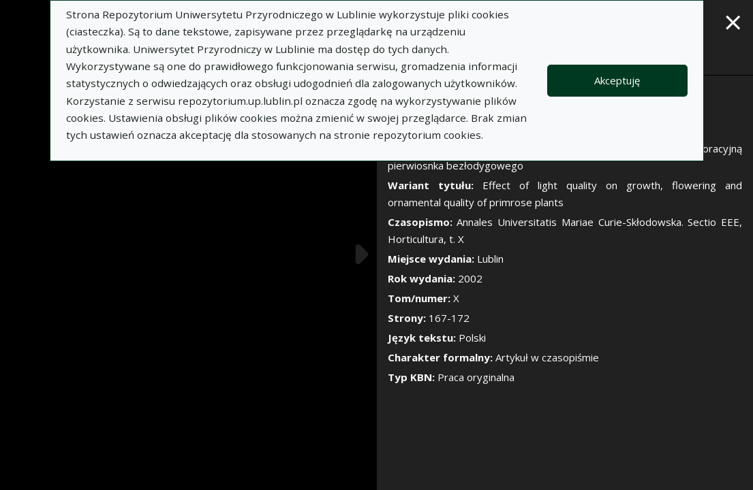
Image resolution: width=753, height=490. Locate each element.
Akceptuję (617, 80)
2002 (470, 278)
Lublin (490, 258)
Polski (472, 337)
